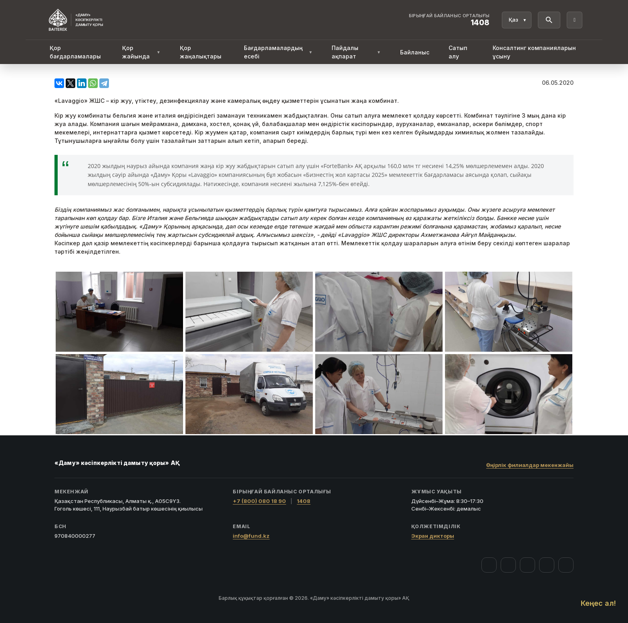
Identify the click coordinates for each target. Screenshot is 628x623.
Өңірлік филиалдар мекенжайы (530, 465)
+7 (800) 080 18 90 (259, 501)
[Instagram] (508, 565)
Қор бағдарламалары (75, 52)
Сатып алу (458, 52)
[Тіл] (516, 20)
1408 (303, 501)
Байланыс (414, 52)
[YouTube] (527, 565)
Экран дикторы (432, 536)
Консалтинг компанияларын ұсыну (534, 52)
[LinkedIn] (566, 565)
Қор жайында (141, 52)
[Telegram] (546, 565)
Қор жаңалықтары (200, 52)
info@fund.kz (251, 536)
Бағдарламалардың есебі (278, 52)
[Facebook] (489, 565)
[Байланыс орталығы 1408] (449, 20)
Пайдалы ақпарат (356, 52)
